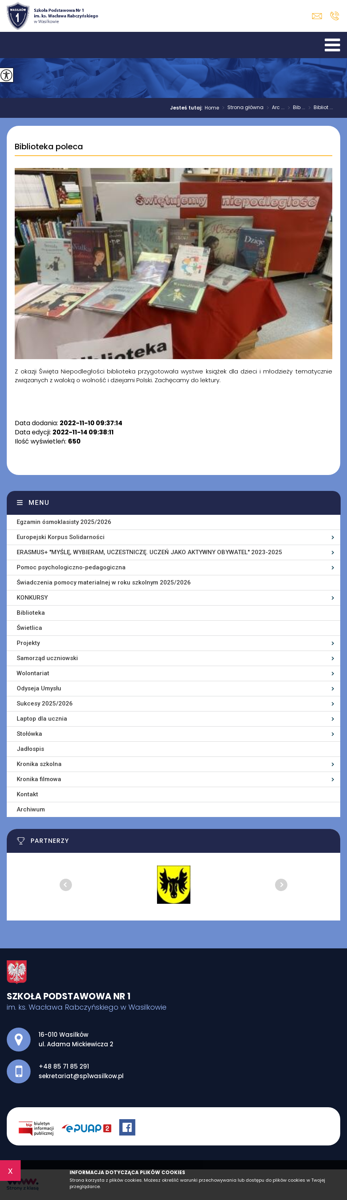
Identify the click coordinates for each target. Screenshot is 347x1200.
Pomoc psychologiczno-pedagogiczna (71, 567)
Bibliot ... (319, 108)
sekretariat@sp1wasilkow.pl (317, 16)
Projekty (28, 643)
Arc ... (274, 108)
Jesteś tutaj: (187, 108)
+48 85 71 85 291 (334, 16)
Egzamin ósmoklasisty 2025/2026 (64, 522)
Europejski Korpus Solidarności (61, 537)
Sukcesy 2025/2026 (45, 703)
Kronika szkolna (39, 764)
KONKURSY (32, 597)
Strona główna (241, 108)
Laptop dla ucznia (42, 718)
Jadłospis (30, 748)
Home (212, 108)
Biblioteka (31, 612)
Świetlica (29, 627)
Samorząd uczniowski (47, 658)
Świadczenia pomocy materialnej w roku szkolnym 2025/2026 (104, 582)
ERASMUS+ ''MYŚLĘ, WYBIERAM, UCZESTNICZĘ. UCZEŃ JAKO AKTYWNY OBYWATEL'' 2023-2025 (149, 552)
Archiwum (31, 809)
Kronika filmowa (39, 779)
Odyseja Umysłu (39, 688)
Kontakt (27, 794)
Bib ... (295, 108)
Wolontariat (33, 673)
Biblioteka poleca (49, 147)
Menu (39, 502)
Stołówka (29, 733)
